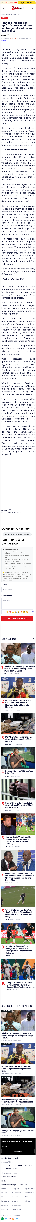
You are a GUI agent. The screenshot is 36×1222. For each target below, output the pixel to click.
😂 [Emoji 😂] (7, 612)
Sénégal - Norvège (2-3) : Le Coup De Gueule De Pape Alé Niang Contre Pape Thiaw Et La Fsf (19, 668)
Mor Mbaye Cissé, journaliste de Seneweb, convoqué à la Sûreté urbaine (17, 1101)
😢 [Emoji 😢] (24, 612)
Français (3, 40)
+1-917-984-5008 (8, 1177)
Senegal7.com (16, 1197)
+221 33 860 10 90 (25, 1165)
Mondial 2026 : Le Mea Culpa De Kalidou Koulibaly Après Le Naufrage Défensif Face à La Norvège (18, 703)
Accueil (3, 14)
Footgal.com (5, 1201)
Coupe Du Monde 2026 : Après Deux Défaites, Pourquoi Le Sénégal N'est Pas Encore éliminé (21, 984)
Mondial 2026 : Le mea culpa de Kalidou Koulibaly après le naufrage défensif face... (17, 1068)
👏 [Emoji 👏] (27, 612)
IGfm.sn (3, 1197)
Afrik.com (27, 1201)
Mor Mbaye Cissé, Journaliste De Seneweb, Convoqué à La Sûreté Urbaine (19, 739)
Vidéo (14, 14)
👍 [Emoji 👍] (13, 612)
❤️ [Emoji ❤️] (10, 612)
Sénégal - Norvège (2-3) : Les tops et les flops (17, 1131)
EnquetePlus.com (30, 1189)
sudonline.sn (15, 1201)
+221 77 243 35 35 (9, 1165)
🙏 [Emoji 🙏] (16, 612)
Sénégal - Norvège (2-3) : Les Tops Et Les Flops (19, 772)
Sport (6, 673)
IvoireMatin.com (29, 1193)
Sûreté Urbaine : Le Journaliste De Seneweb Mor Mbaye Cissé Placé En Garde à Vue (19, 805)
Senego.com (15, 1189)
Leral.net (3, 1189)
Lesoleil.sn (4, 1193)
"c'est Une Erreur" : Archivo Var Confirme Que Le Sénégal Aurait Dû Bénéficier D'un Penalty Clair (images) (18, 913)
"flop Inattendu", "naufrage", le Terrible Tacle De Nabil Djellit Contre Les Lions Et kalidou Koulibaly (18, 840)
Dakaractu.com (16, 1209)
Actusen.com (5, 1205)
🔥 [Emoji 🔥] (21, 612)
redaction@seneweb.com (16, 1185)
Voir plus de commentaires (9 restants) (17, 534)
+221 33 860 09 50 (9, 1169)
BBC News (27, 1197)
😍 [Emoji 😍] (18, 612)
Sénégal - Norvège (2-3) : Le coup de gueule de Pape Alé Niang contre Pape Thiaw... (17, 1035)
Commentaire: (17, 604)
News (8, 14)
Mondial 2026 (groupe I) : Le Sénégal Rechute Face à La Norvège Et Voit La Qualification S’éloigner (18, 949)
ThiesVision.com (16, 1193)
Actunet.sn (4, 1209)
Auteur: (17, 588)
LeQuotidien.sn (16, 1205)
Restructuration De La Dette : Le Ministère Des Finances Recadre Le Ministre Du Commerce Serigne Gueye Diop (19, 876)
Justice (8, 744)
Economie (8, 883)
